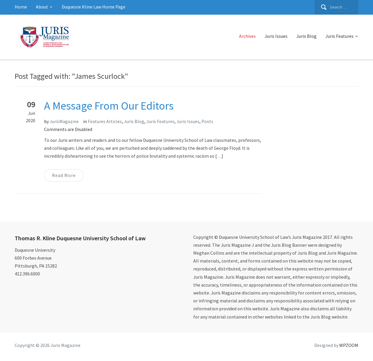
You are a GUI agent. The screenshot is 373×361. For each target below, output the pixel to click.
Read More (64, 175)
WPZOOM (348, 345)
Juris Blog (306, 36)
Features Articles (105, 121)
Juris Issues (276, 36)
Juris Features (339, 36)
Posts (207, 121)
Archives (247, 36)
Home (21, 7)
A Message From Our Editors (109, 106)
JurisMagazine (64, 121)
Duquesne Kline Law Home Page (93, 7)
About (42, 7)
